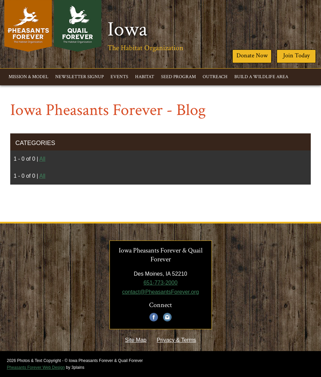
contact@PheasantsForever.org (160, 292)
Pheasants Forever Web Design (36, 367)
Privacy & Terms (176, 340)
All (42, 159)
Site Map (135, 340)
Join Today (296, 55)
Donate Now (252, 55)
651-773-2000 (161, 283)
